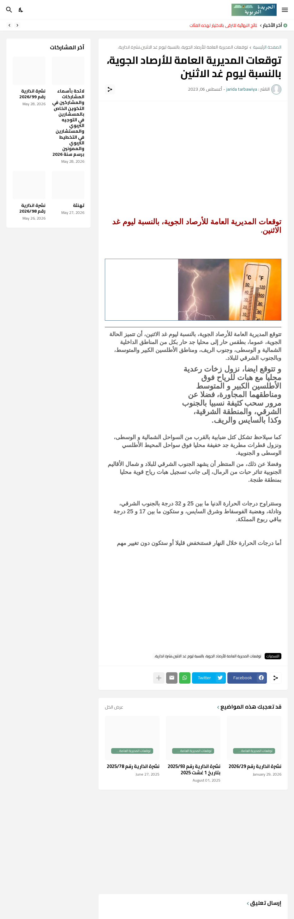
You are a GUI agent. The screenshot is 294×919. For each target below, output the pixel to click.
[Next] (9, 25)
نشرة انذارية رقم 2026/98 (32, 208)
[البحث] (8, 9)
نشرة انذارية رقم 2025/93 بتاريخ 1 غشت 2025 (194, 769)
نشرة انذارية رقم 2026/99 (32, 94)
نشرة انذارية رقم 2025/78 (133, 766)
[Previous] (17, 25)
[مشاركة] (110, 89)
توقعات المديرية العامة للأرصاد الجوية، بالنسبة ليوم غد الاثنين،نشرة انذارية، (183, 47)
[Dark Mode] (21, 9)
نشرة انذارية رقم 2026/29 (255, 766)
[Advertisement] (193, 151)
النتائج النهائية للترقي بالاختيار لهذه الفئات (221, 25)
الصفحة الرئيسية (267, 47)
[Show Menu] (285, 9)
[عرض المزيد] (159, 678)
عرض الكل (114, 707)
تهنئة (78, 205)
